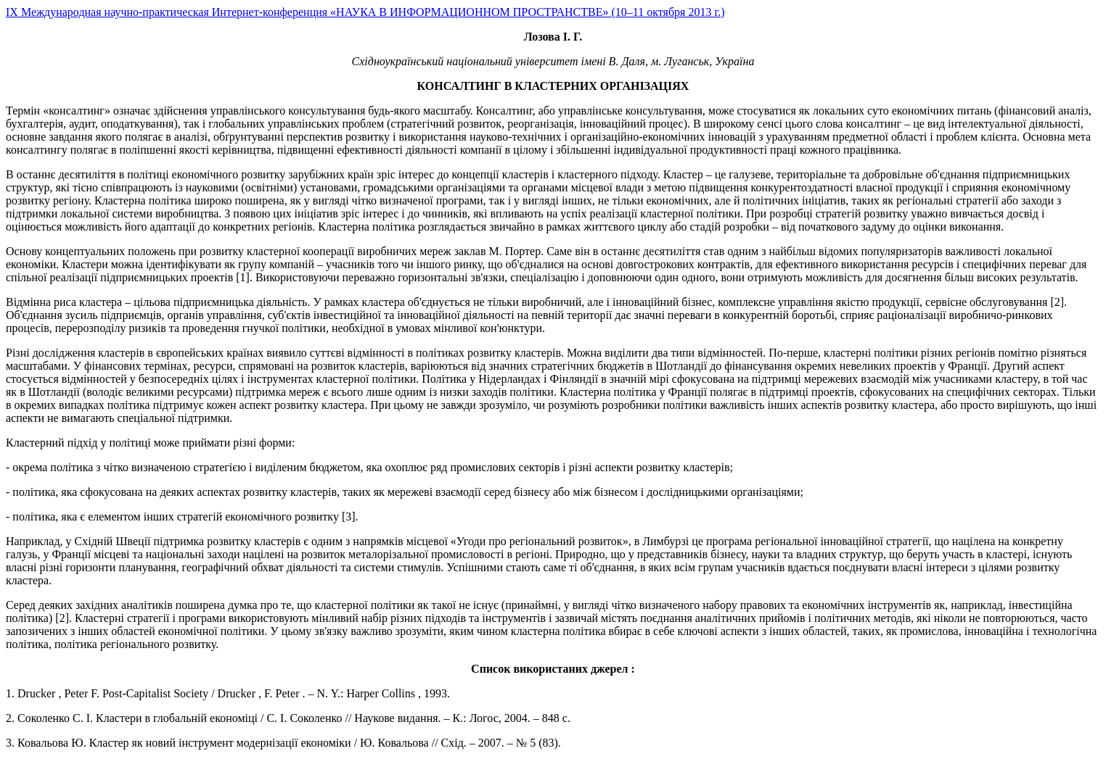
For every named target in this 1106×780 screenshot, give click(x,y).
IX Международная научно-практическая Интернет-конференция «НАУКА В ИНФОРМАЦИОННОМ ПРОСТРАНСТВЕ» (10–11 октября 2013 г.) (365, 12)
